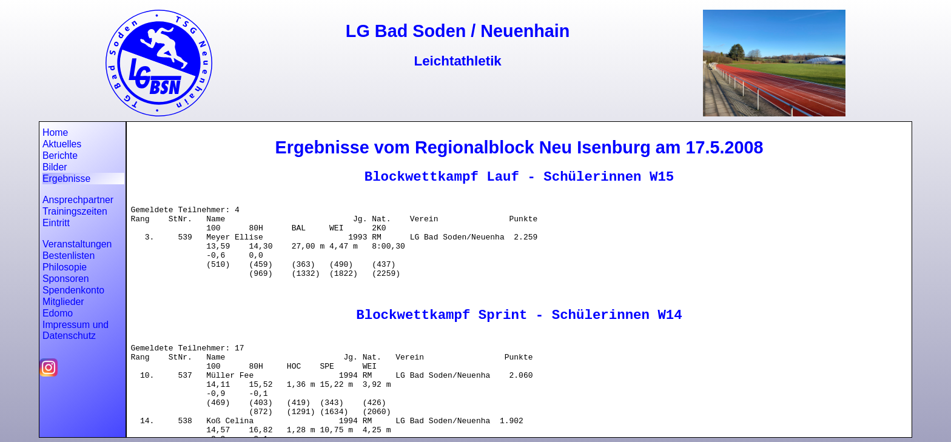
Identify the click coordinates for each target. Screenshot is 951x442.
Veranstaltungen (77, 244)
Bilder (54, 167)
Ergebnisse (66, 178)
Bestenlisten (68, 255)
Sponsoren (65, 278)
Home (55, 132)
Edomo (57, 313)
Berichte (60, 155)
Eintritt (56, 223)
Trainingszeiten (74, 211)
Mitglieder (63, 301)
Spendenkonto (73, 290)
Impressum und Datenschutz (75, 330)
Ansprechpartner (77, 200)
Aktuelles (61, 144)
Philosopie (64, 267)
